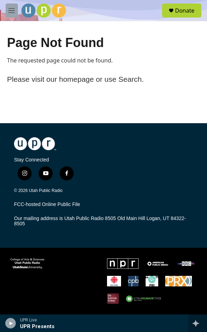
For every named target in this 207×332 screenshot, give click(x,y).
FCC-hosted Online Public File (47, 204)
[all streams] (197, 323)
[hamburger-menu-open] (12, 11)
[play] (10, 323)
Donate (184, 10)
